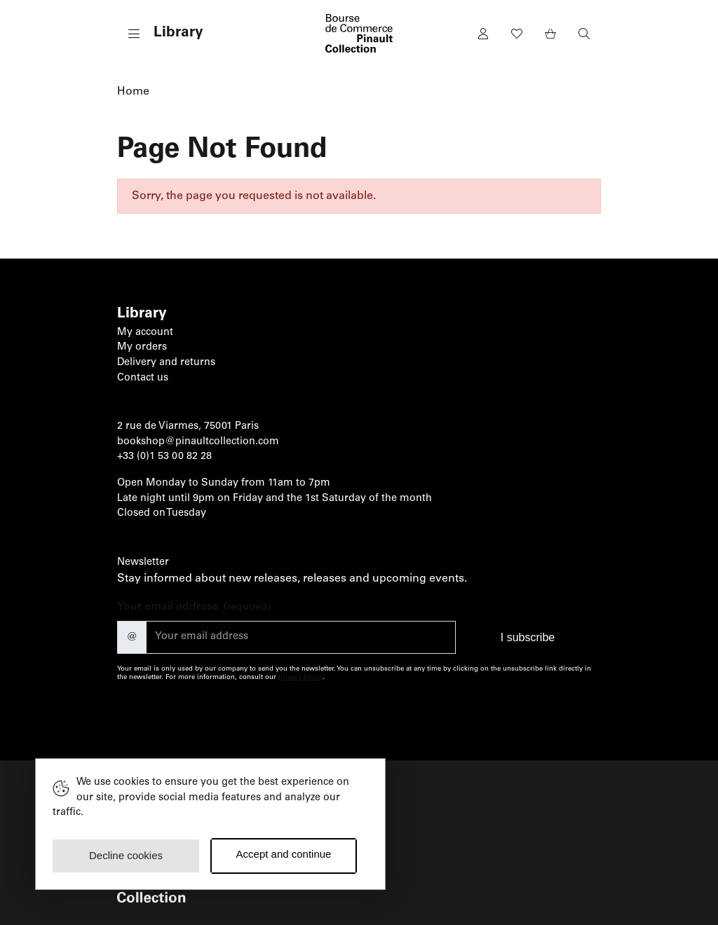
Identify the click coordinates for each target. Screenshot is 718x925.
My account (145, 333)
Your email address (194, 608)
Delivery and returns (166, 363)
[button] (160, 34)
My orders (142, 347)
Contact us (142, 378)
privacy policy (300, 677)
